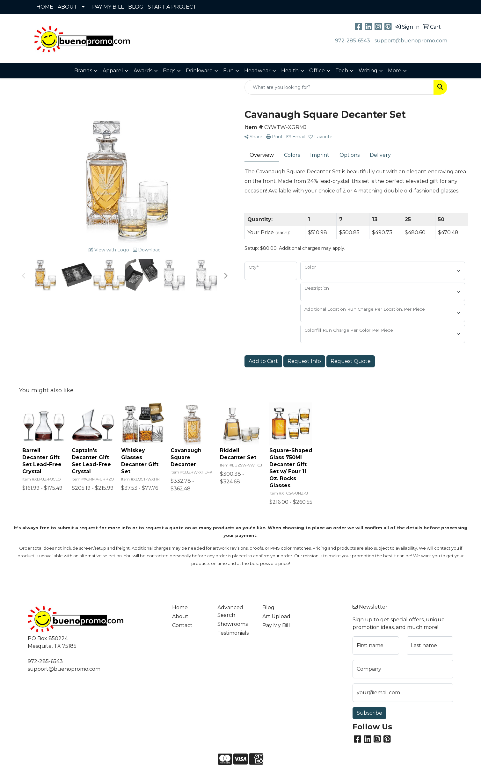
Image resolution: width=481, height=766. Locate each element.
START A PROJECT (172, 7)
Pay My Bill (276, 625)
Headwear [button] (257, 71)
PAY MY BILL (108, 7)
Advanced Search (230, 611)
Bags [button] (169, 71)
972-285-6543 (352, 41)
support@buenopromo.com (411, 41)
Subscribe (369, 713)
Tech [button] (341, 71)
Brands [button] (83, 71)
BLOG (135, 7)
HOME (44, 7)
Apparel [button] (113, 71)
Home (180, 607)
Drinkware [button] (199, 71)
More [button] (394, 71)
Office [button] (317, 71)
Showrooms (232, 624)
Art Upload (276, 616)
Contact (182, 625)
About (180, 616)
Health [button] (290, 71)
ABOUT (67, 7)
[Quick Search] (339, 87)
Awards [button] (143, 71)
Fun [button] (228, 71)
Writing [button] (368, 71)
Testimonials (233, 633)
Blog (268, 607)
